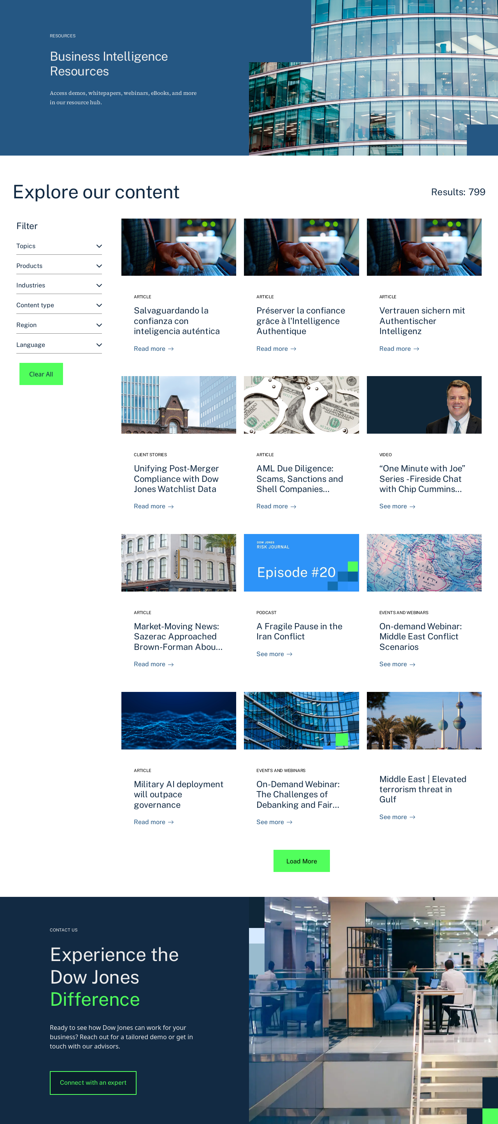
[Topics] (59, 246)
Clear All (41, 374)
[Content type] (59, 305)
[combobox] (59, 246)
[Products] (59, 266)
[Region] (59, 325)
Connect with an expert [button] (93, 1082)
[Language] (59, 345)
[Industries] (59, 285)
